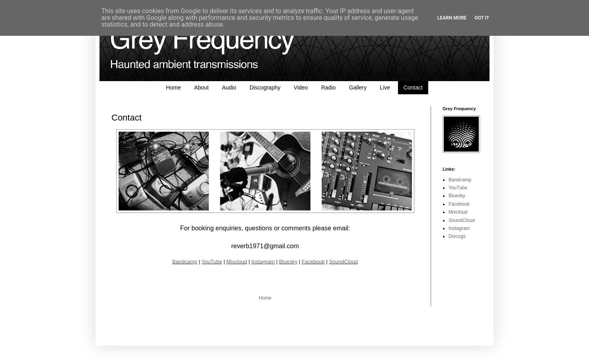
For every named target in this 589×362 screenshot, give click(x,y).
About (201, 87)
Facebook (313, 262)
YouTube (211, 262)
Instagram (263, 262)
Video (301, 87)
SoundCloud (343, 262)
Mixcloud (236, 262)
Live (385, 87)
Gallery (358, 87)
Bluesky (288, 262)
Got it (481, 18)
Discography (265, 87)
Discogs (457, 236)
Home (173, 87)
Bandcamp (184, 262)
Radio (328, 87)
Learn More (452, 18)
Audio (229, 87)
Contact (413, 87)
